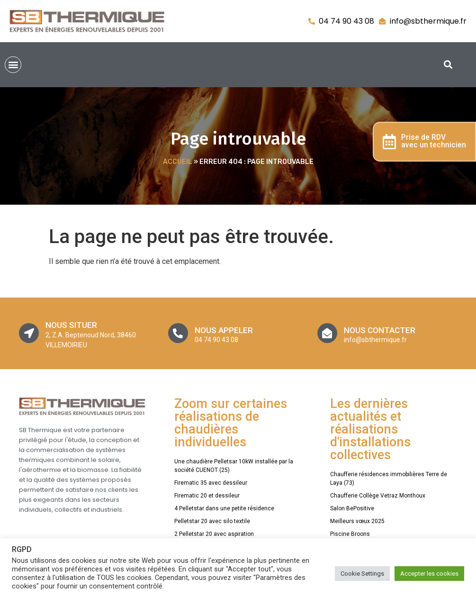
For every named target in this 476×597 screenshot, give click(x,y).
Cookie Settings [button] (362, 573)
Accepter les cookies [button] (429, 573)
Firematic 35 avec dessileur (210, 482)
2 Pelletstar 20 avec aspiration (214, 534)
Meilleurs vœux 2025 (357, 521)
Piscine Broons (350, 534)
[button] (13, 64)
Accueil (177, 162)
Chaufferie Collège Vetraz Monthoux (377, 495)
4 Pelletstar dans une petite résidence (224, 508)
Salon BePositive (352, 508)
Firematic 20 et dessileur (207, 495)
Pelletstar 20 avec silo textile (212, 521)
